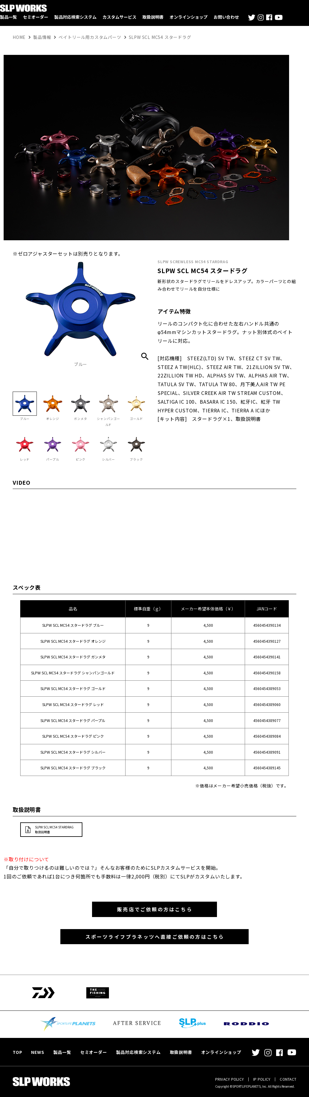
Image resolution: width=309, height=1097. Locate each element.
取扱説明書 (153, 17)
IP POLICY (261, 1079)
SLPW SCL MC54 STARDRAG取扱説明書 (54, 835)
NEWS (37, 1052)
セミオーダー (35, 17)
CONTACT (288, 1079)
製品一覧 (8, 17)
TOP (17, 1052)
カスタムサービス (119, 17)
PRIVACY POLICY (229, 1079)
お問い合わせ (226, 17)
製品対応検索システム (75, 17)
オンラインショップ (189, 17)
